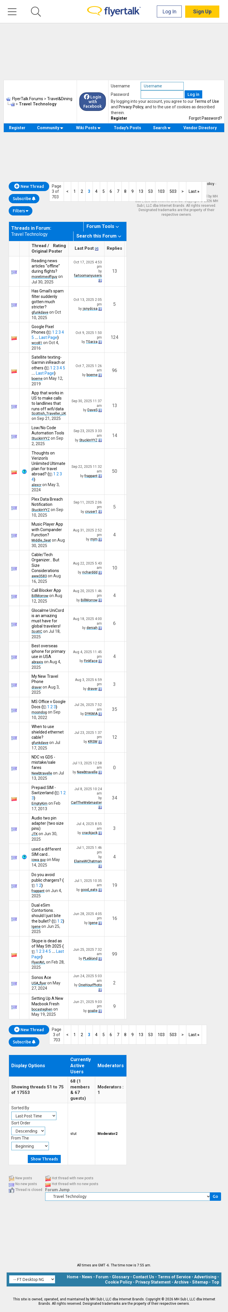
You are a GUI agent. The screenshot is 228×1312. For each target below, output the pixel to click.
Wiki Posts (88, 127)
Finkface (91, 661)
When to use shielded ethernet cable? (48, 731)
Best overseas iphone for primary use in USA (48, 651)
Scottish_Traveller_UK (49, 413)
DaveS (92, 410)
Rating (59, 245)
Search (162, 127)
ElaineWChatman (88, 861)
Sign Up (202, 11)
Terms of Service (174, 1277)
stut (73, 1134)
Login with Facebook (92, 102)
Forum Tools (100, 226)
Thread (39, 245)
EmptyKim (39, 803)
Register (119, 118)
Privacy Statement (153, 1282)
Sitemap (200, 1282)
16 (114, 918)
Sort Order (20, 1123)
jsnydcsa (90, 309)
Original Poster (47, 251)
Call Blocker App (46, 590)
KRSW (93, 742)
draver (37, 687)
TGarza (92, 342)
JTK (35, 834)
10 (114, 568)
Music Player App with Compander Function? (47, 529)
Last (194, 191)
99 (114, 954)
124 (114, 337)
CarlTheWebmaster (86, 803)
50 (114, 471)
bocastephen (42, 1009)
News (87, 1277)
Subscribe (24, 198)
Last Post (84, 248)
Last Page (48, 337)
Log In (169, 11)
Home (72, 1277)
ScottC (37, 632)
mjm (94, 539)
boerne (37, 379)
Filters (20, 211)
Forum (102, 1277)
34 (114, 798)
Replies (114, 248)
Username (120, 86)
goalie (93, 1011)
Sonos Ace (41, 977)
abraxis (37, 662)
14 (114, 435)
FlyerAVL (38, 962)
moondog (39, 712)
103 (161, 191)
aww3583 (39, 576)
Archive (181, 1282)
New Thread (29, 186)
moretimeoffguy (44, 277)
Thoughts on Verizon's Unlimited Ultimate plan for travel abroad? (48, 464)
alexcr (36, 485)
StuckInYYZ (41, 438)
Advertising (205, 1277)
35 (114, 709)
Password (120, 94)
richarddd (90, 572)
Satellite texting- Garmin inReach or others (48, 362)
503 (173, 191)
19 (114, 885)
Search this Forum (96, 236)
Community (50, 127)
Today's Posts (127, 127)
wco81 (37, 343)
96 (114, 370)
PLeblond (90, 959)
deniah (92, 628)
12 (114, 737)
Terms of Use (206, 101)
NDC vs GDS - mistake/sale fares (44, 762)
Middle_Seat (41, 540)
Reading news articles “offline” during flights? (46, 266)
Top (215, 1282)
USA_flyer (39, 983)
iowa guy (39, 860)
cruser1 (91, 512)
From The (20, 1138)
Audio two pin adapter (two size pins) (48, 823)
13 (141, 191)
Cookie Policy (118, 1282)
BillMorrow (40, 596)
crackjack (90, 833)
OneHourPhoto (90, 985)
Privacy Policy (131, 107)
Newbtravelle (42, 773)
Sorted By (20, 1108)
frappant (91, 476)
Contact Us (143, 1277)
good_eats (89, 890)
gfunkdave (40, 312)
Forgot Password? (205, 118)
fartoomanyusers (88, 276)
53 (150, 191)
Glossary (120, 1277)
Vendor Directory (200, 127)
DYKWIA (91, 714)
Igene (36, 927)
